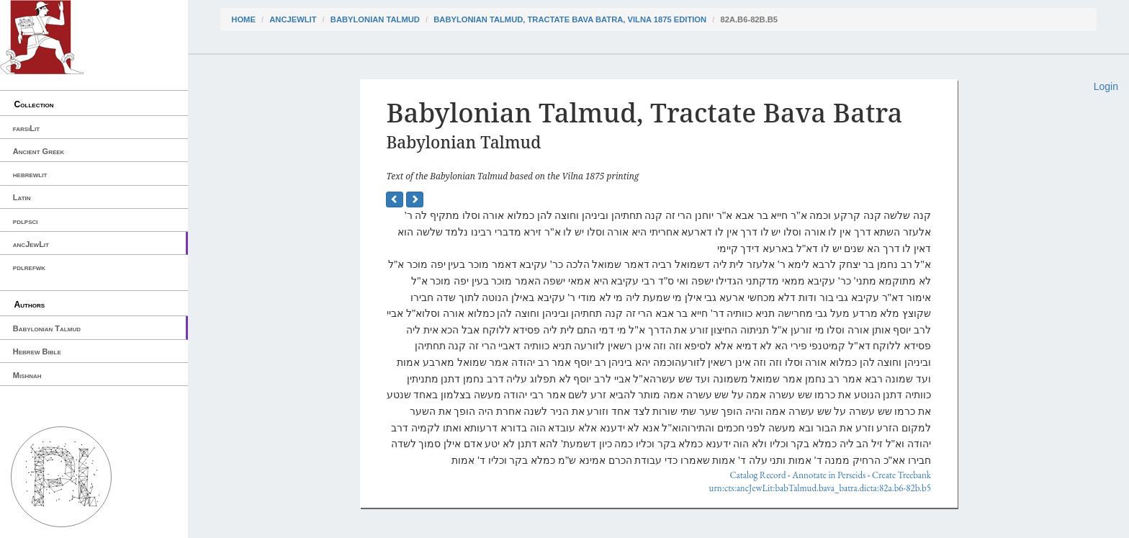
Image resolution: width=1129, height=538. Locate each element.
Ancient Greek (39, 151)
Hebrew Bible (37, 351)
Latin (22, 197)
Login (1106, 86)
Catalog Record (757, 475)
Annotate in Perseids (828, 475)
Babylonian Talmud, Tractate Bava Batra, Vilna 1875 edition (569, 19)
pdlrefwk (29, 267)
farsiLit (26, 128)
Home (243, 19)
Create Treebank (901, 475)
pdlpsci (25, 221)
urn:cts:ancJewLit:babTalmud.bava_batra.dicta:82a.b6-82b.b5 (820, 488)
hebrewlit (30, 174)
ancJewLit (31, 244)
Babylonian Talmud (47, 328)
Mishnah (27, 375)
